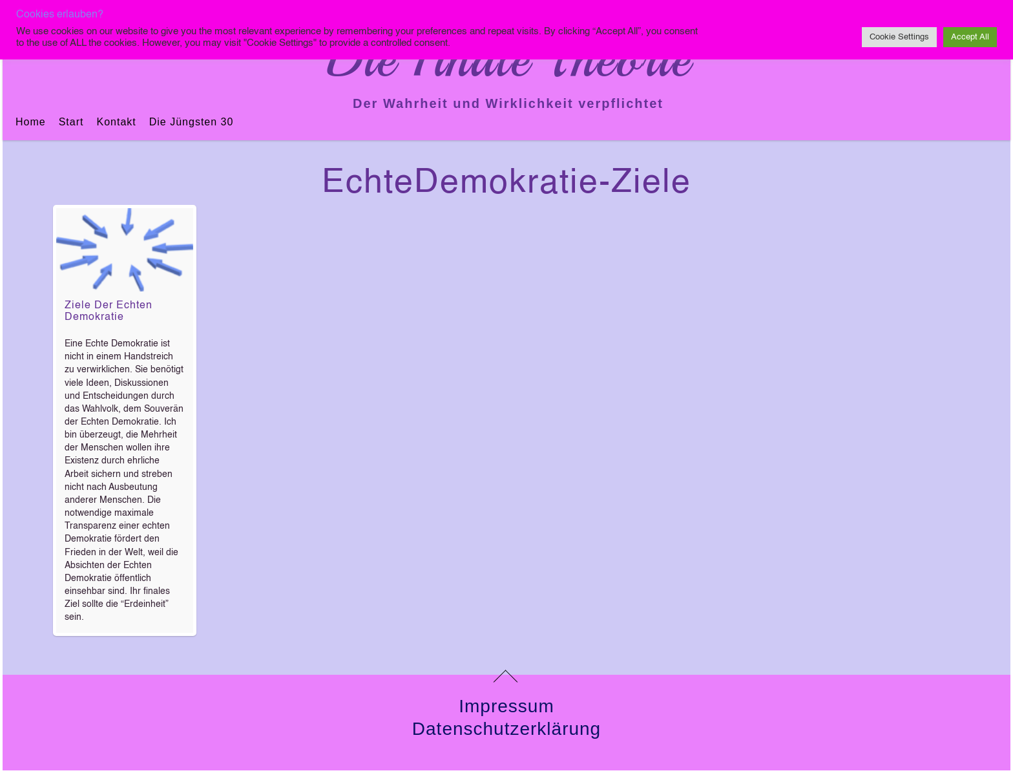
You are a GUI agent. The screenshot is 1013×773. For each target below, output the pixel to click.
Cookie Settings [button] (899, 37)
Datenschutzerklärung (506, 729)
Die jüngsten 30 (191, 121)
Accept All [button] (970, 37)
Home (31, 121)
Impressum (506, 706)
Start (71, 121)
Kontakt (116, 121)
